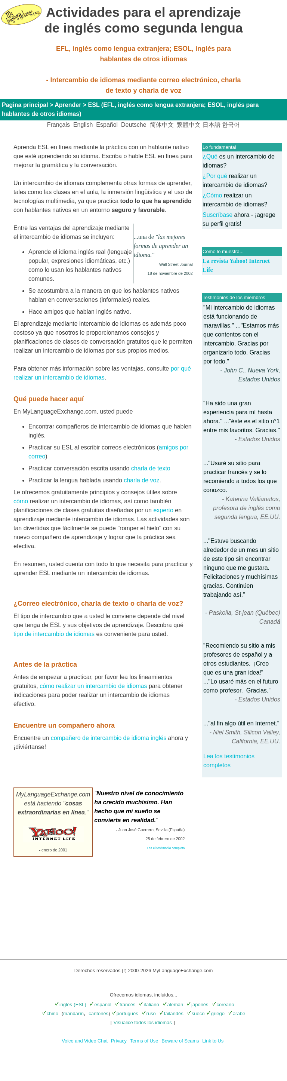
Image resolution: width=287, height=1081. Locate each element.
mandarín (73, 1013)
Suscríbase (218, 215)
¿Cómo (212, 195)
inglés (63, 1004)
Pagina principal (25, 105)
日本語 (211, 125)
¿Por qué (215, 176)
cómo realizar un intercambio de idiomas (93, 686)
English (83, 125)
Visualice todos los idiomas (143, 1022)
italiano (149, 1004)
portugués (125, 1013)
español (100, 1004)
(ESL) (80, 1004)
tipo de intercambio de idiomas (54, 634)
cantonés (98, 1013)
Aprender (68, 105)
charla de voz (141, 480)
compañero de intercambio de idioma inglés (109, 738)
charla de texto (150, 468)
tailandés (171, 1013)
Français (58, 125)
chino (50, 1013)
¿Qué (210, 156)
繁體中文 (189, 125)
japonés (197, 1004)
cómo (20, 501)
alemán (173, 1004)
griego (215, 1013)
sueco (196, 1013)
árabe (236, 1013)
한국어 (231, 125)
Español (107, 125)
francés (125, 1004)
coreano (223, 1004)
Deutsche (133, 125)
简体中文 (162, 125)
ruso (149, 1013)
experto (163, 510)
